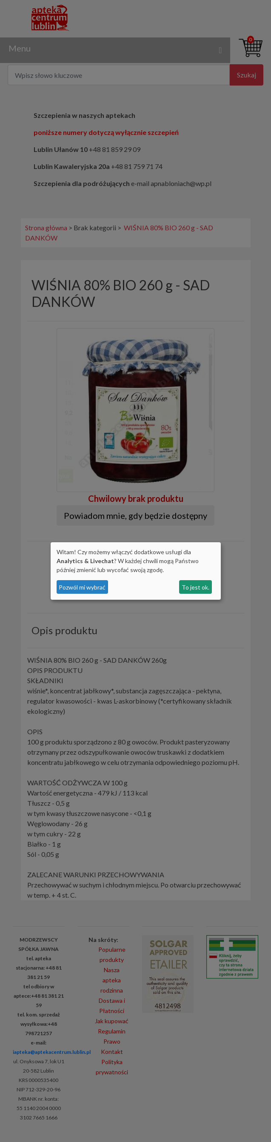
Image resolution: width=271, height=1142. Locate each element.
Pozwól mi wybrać (82, 587)
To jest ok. (195, 587)
